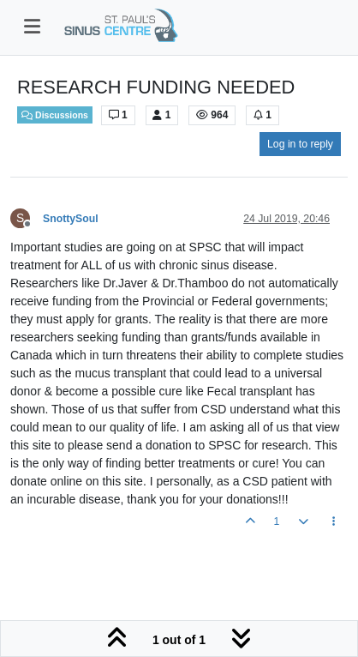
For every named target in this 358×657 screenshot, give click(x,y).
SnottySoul (70, 219)
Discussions (54, 115)
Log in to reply (300, 144)
